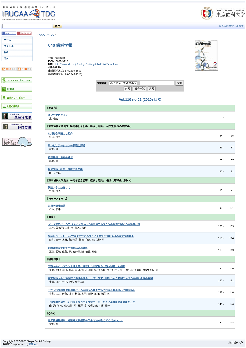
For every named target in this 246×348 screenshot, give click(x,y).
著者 (6, 52)
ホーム (7, 39)
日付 (6, 58)
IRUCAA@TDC (45, 34)
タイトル (9, 46)
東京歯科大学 (226, 25)
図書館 (240, 25)
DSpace (33, 344)
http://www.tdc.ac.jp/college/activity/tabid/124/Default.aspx (88, 64)
